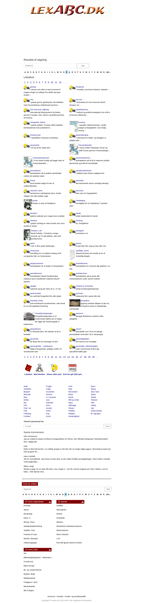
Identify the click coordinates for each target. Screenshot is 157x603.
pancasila (90, 182)
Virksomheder (96, 411)
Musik (70, 397)
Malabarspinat (29, 578)
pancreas (90, 192)
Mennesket (72, 392)
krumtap (27, 505)
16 (77, 357)
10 (52, 82)
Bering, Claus (29, 522)
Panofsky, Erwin (45, 304)
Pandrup (90, 222)
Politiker (71, 411)
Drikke (26, 400)
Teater (93, 394)
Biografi (27, 392)
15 (72, 357)
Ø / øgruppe (96, 414)
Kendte (49, 408)
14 (68, 357)
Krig (47, 414)
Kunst (48, 416)
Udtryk (93, 405)
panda (45, 202)
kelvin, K (27, 518)
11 (56, 82)
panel (45, 245)
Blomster (27, 394)
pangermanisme (45, 265)
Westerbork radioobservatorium (69, 526)
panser (90, 332)
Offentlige (72, 405)
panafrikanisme (90, 112)
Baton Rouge (29, 566)
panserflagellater (90, 340)
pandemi (45, 214)
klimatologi (28, 514)
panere (90, 245)
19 (89, 357)
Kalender (49, 403)
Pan (45, 103)
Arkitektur (27, 389)
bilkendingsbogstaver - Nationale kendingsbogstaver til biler (39, 557)
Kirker (48, 411)
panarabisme (45, 173)
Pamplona (90, 88)
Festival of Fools (30, 534)
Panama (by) (45, 136)
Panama (90, 126)
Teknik (93, 397)
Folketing (27, 414)
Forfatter (27, 416)
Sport (93, 386)
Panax (45, 183)
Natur (70, 403)
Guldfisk (59, 505)
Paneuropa (45, 254)
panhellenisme (90, 266)
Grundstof (50, 392)
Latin (70, 386)
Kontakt (60, 596)
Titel (92, 403)
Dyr (25, 403)
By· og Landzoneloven (33, 570)
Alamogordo (61, 510)
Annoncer (51, 596)
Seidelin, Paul (29, 530)
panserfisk (45, 340)
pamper (45, 91)
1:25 (58, 538)
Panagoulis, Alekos (45, 125)
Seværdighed (73, 416)
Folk (25, 411)
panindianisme (45, 277)
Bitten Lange (29, 466)
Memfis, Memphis (31, 538)
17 (81, 357)
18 (85, 357)
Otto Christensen (30, 436)
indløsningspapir (30, 543)
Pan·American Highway (45, 113)
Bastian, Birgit (29, 574)
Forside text (28, 562)
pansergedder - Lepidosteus (45, 349)
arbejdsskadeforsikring (33, 526)
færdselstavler (29, 586)
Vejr (92, 408)
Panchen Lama (45, 194)
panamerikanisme (90, 161)
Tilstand (94, 400)
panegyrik (90, 232)
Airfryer (59, 514)
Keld (25, 446)
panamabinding (90, 138)
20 (93, 357)
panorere (90, 316)
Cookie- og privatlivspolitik (75, 596)
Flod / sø (27, 408)
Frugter (49, 386)
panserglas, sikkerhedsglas (90, 349)
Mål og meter (73, 400)
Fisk (25, 405)
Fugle (48, 389)
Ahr (25, 553)
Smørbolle (60, 518)
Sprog (93, 389)
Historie (49, 394)
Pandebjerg (90, 203)
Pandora (45, 223)
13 (64, 357)
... (64, 82)
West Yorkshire (62, 534)
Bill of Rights (29, 590)
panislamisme (90, 276)
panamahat (45, 146)
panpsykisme (45, 332)
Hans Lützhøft (29, 456)
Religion (71, 414)
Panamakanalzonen (45, 161)
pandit (90, 214)
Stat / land (95, 392)
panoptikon (90, 305)
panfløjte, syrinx (90, 254)
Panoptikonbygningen (45, 319)
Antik (26, 386)
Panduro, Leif (45, 235)
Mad (70, 389)
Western (59, 522)
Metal (70, 394)
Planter (71, 408)
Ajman (26, 510)
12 (60, 82)
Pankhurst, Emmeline (90, 287)
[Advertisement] (67, 39)
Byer (25, 397)
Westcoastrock (62, 530)
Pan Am (90, 103)
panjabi (45, 287)
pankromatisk (45, 294)
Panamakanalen (90, 148)
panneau (90, 294)
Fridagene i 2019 (30, 582)
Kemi (48, 405)
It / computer (51, 397)
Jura (48, 400)
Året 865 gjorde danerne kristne (69, 543)
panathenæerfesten (90, 172)
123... (108, 72)
